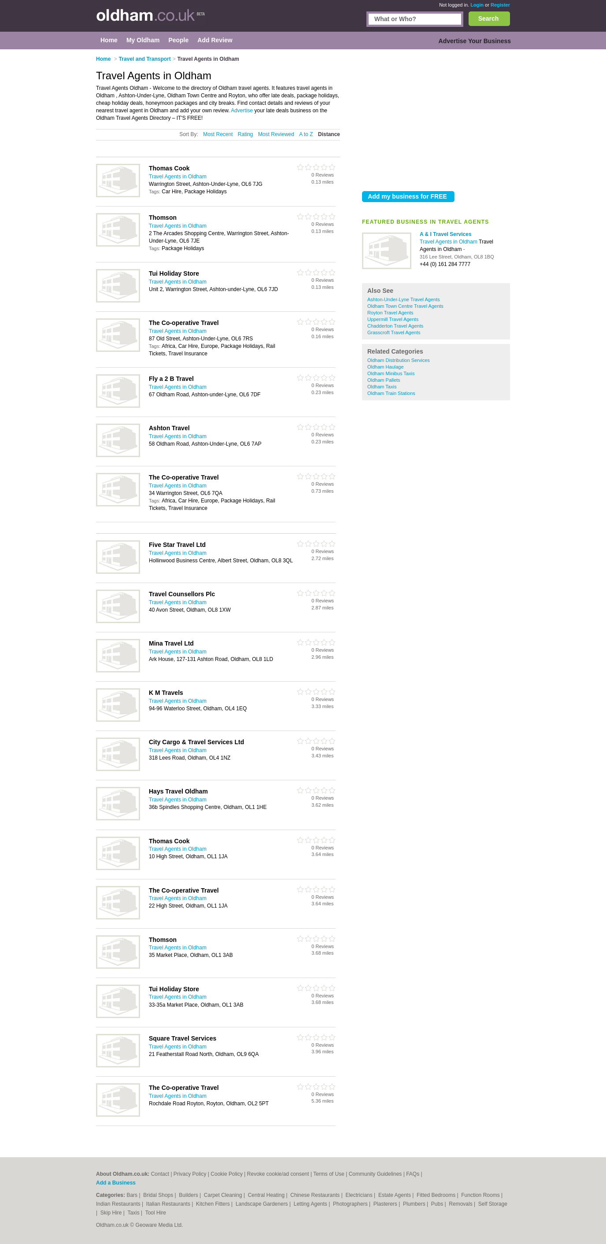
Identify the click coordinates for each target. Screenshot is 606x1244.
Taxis (134, 1213)
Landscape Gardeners (262, 1204)
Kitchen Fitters (213, 1204)
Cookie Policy (227, 1174)
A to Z (306, 134)
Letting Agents (311, 1204)
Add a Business (116, 1183)
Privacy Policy (190, 1174)
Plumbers (415, 1204)
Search (488, 18)
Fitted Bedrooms (437, 1195)
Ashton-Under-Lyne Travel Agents (403, 299)
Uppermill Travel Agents (392, 319)
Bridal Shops (158, 1195)
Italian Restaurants (169, 1204)
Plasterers (386, 1204)
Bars (132, 1195)
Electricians (359, 1195)
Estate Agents (395, 1195)
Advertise (242, 110)
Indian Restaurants (119, 1204)
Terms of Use (328, 1174)
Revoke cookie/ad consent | (280, 1174)
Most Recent (218, 134)
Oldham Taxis (381, 386)
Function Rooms (481, 1195)
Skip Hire (111, 1213)
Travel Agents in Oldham (449, 242)
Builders (189, 1195)
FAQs (412, 1174)
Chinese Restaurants (315, 1195)
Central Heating (267, 1195)
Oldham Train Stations (391, 393)
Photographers (351, 1204)
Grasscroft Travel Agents (393, 332)
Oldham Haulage (385, 366)
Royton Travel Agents (390, 312)
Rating (245, 134)
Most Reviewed (276, 134)
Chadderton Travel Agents (395, 326)
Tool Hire (155, 1213)
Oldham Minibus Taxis (390, 373)
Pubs (438, 1204)
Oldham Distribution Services (398, 360)
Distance (329, 134)
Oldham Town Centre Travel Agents (405, 306)
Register (500, 4)
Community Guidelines (375, 1174)
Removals (461, 1204)
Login (477, 4)
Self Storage (492, 1204)
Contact (160, 1174)
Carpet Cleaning (224, 1195)
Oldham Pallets (383, 380)
